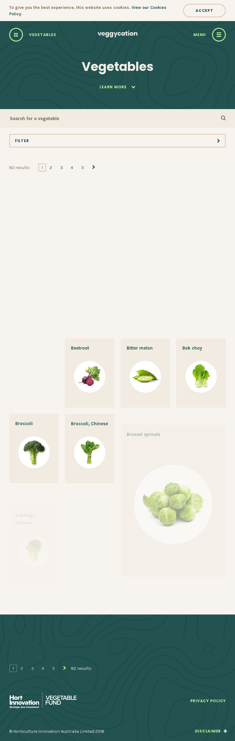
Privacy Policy (208, 701)
